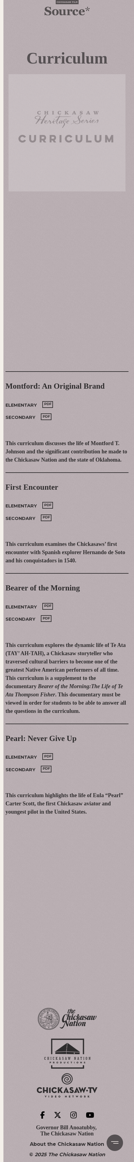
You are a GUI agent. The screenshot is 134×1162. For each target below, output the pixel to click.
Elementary (21, 405)
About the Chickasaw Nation (67, 1144)
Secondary (20, 417)
